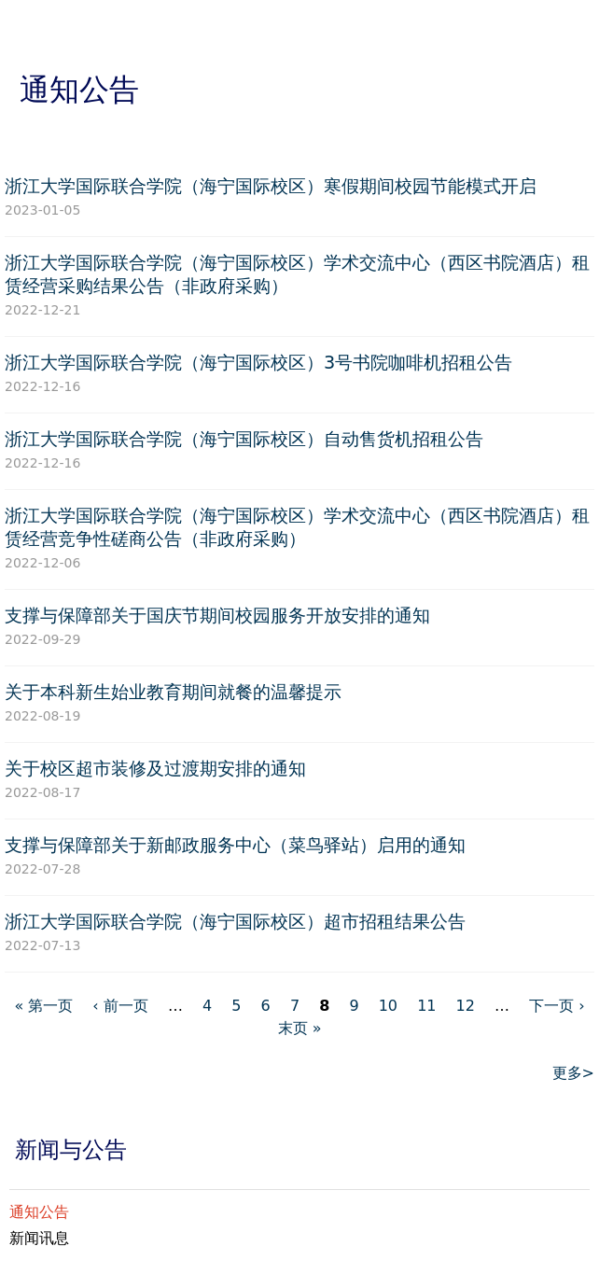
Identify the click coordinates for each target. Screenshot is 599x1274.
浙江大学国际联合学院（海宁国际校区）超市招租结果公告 (235, 921)
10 (388, 1006)
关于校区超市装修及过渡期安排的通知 (155, 768)
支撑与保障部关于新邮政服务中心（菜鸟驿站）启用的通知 (235, 845)
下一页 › (556, 1006)
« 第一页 (43, 1006)
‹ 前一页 (119, 1006)
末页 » (300, 1028)
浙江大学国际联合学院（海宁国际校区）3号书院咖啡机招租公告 (258, 362)
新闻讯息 (39, 1238)
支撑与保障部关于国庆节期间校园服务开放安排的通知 (217, 615)
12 (465, 1006)
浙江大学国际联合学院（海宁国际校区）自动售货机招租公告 (244, 439)
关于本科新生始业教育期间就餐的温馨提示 (173, 692)
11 (426, 1006)
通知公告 (39, 1212)
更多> (573, 1073)
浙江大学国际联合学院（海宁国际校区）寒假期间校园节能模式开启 (270, 186)
